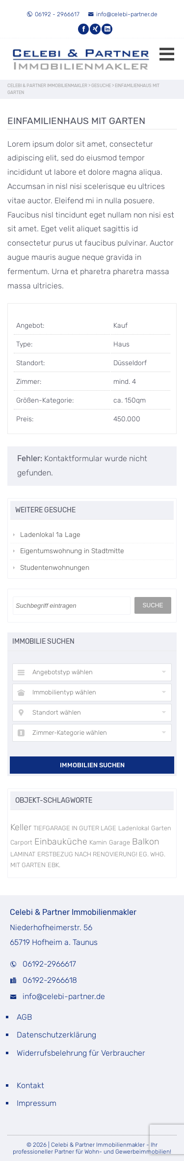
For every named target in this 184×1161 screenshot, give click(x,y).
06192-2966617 (49, 964)
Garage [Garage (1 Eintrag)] (119, 842)
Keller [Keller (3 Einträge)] (20, 827)
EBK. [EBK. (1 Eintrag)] (54, 865)
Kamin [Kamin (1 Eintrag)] (98, 842)
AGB (24, 1017)
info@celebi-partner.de (123, 14)
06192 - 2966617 (52, 14)
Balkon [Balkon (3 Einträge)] (145, 841)
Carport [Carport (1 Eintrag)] (21, 842)
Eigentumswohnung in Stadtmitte (72, 551)
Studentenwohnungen (54, 568)
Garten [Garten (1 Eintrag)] (161, 828)
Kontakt (30, 1085)
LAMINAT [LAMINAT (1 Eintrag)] (22, 854)
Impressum (36, 1103)
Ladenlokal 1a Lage (50, 535)
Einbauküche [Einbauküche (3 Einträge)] (60, 841)
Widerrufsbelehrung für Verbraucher (81, 1053)
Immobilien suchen (92, 765)
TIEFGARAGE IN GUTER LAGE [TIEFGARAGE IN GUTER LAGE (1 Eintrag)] (74, 828)
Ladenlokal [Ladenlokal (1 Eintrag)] (133, 828)
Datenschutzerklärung (56, 1034)
